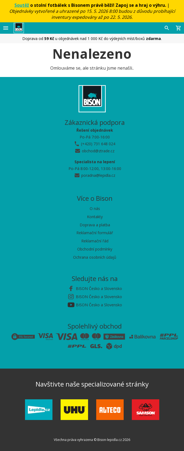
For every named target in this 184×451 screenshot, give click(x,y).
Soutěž (21, 5)
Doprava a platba (95, 224)
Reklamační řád (94, 240)
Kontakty (95, 216)
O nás (95, 208)
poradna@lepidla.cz (98, 175)
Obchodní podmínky (94, 249)
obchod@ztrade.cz (98, 150)
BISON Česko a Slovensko (99, 288)
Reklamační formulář (94, 232)
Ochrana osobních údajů (94, 257)
